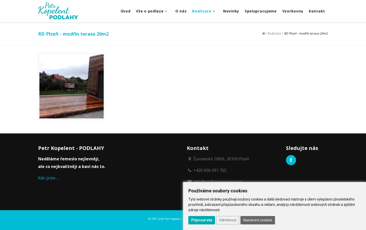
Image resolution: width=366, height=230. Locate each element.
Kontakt (317, 11)
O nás (181, 11)
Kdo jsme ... (48, 178)
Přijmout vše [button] (201, 220)
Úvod (126, 11)
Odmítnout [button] (227, 220)
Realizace (203, 11)
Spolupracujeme (261, 11)
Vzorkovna (292, 11)
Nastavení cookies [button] (257, 220)
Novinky (231, 11)
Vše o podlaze (151, 11)
